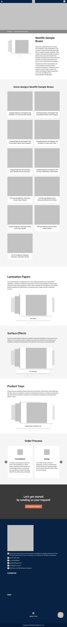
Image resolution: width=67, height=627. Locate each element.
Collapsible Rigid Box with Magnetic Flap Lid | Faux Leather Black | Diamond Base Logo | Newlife (47, 171)
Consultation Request (33, 506)
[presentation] (6, 462)
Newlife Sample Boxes (21, 31)
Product (9, 31)
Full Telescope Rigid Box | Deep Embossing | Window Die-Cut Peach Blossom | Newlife (47, 199)
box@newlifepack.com (16, 563)
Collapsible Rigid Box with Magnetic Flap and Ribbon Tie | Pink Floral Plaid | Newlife (20, 113)
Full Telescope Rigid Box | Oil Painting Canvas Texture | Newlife (20, 199)
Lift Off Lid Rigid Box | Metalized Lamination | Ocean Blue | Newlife (20, 256)
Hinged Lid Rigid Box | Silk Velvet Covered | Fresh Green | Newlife (20, 227)
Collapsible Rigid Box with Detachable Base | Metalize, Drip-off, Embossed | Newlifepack (20, 171)
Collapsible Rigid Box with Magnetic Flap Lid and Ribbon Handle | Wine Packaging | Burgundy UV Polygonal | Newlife (20, 142)
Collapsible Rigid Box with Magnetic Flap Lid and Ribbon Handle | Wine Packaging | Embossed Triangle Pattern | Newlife (47, 114)
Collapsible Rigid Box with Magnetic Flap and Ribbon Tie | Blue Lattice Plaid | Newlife (47, 142)
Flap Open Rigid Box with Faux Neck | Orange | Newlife (47, 227)
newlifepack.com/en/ (15, 565)
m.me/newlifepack (15, 560)
